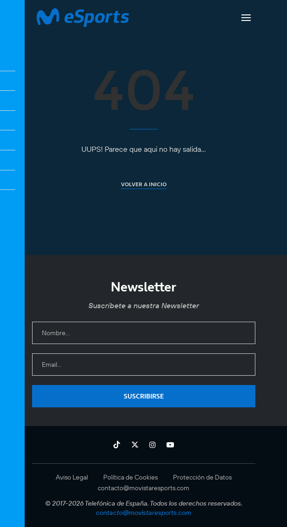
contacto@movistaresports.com (143, 488)
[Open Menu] (246, 17)
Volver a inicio (144, 184)
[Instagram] (152, 444)
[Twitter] (135, 444)
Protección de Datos (202, 477)
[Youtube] (170, 444)
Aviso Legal (72, 477)
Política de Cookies (130, 477)
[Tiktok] (116, 444)
